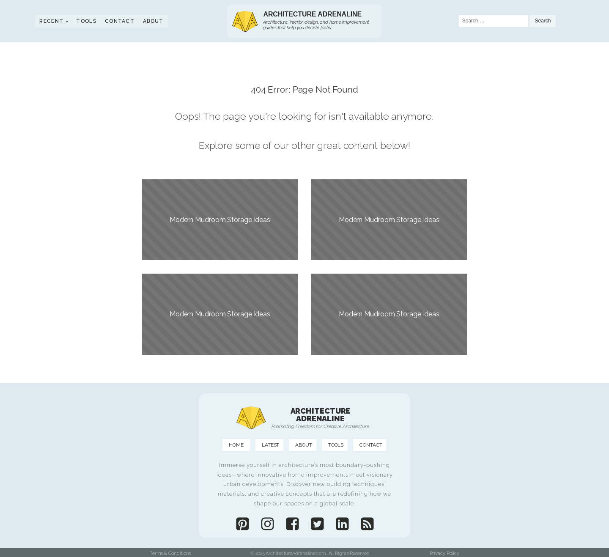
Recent (51, 21)
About (153, 21)
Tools (86, 21)
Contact (119, 21)
